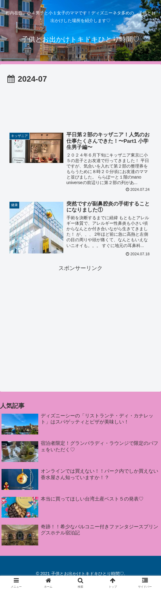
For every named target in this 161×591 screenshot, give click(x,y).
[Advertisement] (80, 104)
